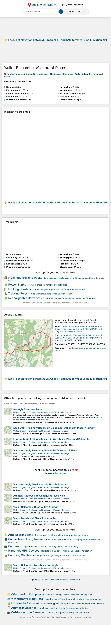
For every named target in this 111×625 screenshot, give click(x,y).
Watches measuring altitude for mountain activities (63, 608)
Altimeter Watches (24, 607)
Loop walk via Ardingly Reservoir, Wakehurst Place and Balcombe (51, 439)
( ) (79, 329)
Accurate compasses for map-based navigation (69, 595)
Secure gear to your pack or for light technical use (61, 289)
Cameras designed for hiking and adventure (68, 612)
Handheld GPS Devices (23, 550)
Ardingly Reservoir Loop (27, 409)
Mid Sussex (55, 412)
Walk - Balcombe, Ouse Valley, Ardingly (36, 507)
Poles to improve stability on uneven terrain (51, 294)
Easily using (57, 40)
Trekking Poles (18, 293)
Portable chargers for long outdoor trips (47, 285)
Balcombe (66, 412)
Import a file (77, 11)
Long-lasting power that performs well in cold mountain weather (72, 603)
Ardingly (65, 431)
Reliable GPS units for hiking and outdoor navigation (66, 551)
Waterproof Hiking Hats (27, 599)
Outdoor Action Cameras (28, 612)
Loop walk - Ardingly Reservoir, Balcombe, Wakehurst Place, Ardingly (54, 427)
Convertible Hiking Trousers (26, 539)
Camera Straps (18, 546)
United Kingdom (20, 412)
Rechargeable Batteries (24, 298)
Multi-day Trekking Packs (25, 277)
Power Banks (17, 284)
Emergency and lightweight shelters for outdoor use (60, 555)
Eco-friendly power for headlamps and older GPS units (69, 298)
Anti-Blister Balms (20, 534)
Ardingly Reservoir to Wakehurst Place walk (39, 495)
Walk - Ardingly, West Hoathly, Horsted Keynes (40, 484)
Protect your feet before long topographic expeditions (61, 535)
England (32, 412)
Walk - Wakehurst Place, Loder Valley (35, 518)
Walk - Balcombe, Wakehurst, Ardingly (35, 565)
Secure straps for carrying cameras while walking (54, 546)
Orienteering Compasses (28, 594)
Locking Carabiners (21, 289)
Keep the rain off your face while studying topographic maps (74, 599)
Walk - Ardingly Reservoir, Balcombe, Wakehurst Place (45, 450)
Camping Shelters (20, 555)
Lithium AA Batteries (25, 603)
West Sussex (43, 412)
